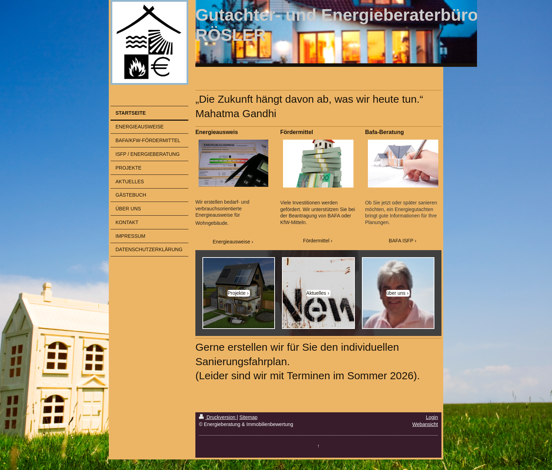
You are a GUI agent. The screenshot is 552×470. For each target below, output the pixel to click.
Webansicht (425, 424)
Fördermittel (316, 240)
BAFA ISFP (401, 240)
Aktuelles (316, 293)
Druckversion (218, 417)
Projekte (236, 293)
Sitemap (248, 417)
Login (432, 417)
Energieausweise (231, 241)
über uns (395, 293)
